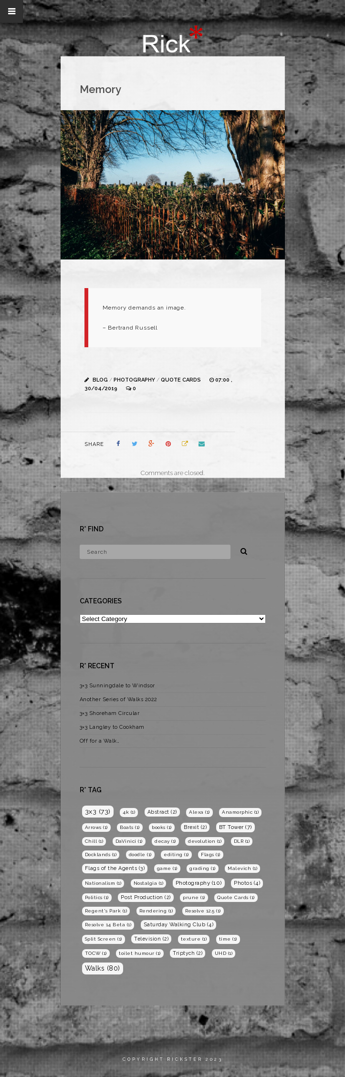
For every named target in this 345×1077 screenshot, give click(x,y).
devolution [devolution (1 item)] (204, 841)
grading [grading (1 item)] (202, 868)
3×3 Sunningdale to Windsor (117, 686)
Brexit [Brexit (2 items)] (195, 827)
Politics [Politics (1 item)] (97, 897)
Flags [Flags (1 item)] (210, 854)
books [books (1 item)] (162, 827)
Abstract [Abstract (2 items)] (162, 812)
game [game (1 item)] (167, 868)
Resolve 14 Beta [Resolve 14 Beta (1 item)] (108, 924)
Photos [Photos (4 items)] (247, 883)
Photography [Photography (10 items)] (199, 883)
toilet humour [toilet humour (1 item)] (140, 953)
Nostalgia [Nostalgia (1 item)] (149, 883)
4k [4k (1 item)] (129, 812)
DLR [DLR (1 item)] (242, 841)
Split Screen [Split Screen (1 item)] (103, 939)
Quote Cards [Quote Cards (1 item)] (236, 897)
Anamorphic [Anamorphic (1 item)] (240, 812)
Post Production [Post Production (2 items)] (146, 897)
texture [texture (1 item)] (194, 939)
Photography (134, 380)
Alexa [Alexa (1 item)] (199, 812)
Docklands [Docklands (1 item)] (101, 854)
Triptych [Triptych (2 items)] (187, 953)
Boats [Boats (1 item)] (130, 827)
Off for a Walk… (100, 741)
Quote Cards (181, 380)
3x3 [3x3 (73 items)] (98, 811)
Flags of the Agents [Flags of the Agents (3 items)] (115, 868)
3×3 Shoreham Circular (110, 713)
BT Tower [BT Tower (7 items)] (235, 827)
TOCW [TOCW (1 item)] (96, 953)
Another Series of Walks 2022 (118, 699)
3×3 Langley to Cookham (112, 727)
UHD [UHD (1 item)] (224, 953)
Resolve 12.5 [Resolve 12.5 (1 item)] (203, 910)
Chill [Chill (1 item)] (94, 841)
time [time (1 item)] (228, 939)
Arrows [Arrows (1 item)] (96, 827)
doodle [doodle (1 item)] (140, 854)
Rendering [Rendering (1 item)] (156, 910)
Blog (100, 380)
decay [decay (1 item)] (165, 841)
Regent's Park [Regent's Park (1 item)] (106, 910)
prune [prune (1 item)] (194, 897)
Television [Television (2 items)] (151, 939)
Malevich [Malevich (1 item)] (242, 868)
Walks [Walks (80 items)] (102, 968)
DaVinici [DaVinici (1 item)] (129, 841)
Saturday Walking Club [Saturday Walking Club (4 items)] (179, 925)
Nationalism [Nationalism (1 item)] (103, 883)
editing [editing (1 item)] (176, 854)
